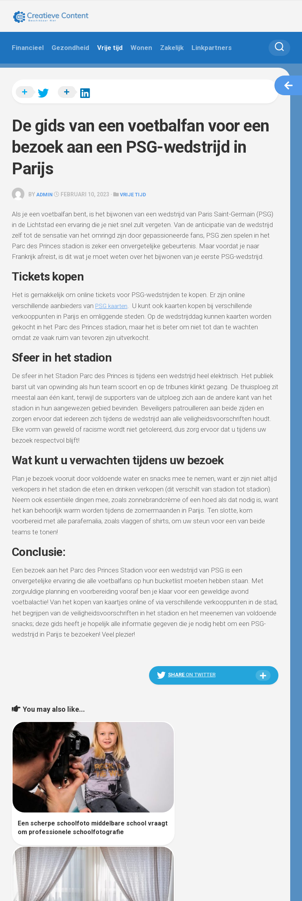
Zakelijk (172, 48)
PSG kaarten (113, 301)
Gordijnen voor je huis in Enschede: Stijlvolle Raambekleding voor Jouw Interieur (204, 811)
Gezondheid (70, 48)
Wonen (141, 48)
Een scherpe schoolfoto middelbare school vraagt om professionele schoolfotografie (71, 811)
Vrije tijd (110, 48)
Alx (102, 885)
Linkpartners (212, 48)
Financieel (28, 48)
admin (45, 189)
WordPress (56, 885)
